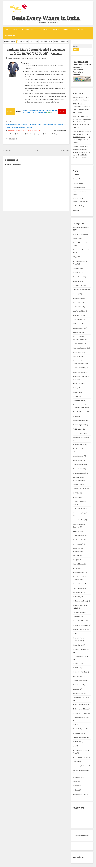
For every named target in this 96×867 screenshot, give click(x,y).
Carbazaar (76, 596)
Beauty (75, 238)
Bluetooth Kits (78, 468)
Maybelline (77, 332)
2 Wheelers (77, 616)
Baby (74, 256)
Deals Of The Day (10, 41)
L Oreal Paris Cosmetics (81, 770)
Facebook (19, 134)
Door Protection (78, 572)
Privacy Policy (78, 183)
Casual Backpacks (79, 372)
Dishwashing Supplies (81, 512)
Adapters (76, 497)
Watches (56, 29)
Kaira (75, 387)
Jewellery (76, 268)
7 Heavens (76, 761)
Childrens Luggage (79, 464)
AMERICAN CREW (79, 367)
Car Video (76, 492)
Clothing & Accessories (16, 130)
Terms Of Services (79, 187)
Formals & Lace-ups (80, 411)
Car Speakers (77, 733)
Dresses (75, 293)
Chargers (76, 559)
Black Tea (76, 555)
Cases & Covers (78, 400)
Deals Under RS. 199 (61, 41)
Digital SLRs (77, 352)
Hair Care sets (78, 539)
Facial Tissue (77, 684)
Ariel (75, 724)
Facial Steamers (78, 508)
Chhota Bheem (78, 563)
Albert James (77, 676)
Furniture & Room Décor (81, 717)
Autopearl (76, 272)
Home (6, 29)
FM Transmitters (79, 612)
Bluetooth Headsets (80, 347)
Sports (65, 29)
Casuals (76, 391)
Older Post (65, 150)
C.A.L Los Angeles (79, 473)
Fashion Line (78, 428)
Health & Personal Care (81, 242)
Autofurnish (77, 302)
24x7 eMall (77, 663)
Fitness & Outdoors (79, 289)
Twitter (28, 134)
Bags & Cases (77, 460)
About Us (76, 174)
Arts (74, 745)
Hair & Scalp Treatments (81, 448)
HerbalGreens (78, 777)
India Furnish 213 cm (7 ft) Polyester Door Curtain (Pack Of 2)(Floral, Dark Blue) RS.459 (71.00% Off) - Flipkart (82, 121)
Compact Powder (79, 535)
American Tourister (80, 488)
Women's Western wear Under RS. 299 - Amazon (21, 124)
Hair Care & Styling (80, 629)
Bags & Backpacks (79, 728)
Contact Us (76, 178)
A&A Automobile (78, 310)
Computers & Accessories (81, 249)
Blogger (86, 835)
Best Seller (76, 210)
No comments (61, 130)
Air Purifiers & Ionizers (81, 697)
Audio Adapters (78, 455)
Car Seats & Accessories (81, 649)
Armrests (76, 688)
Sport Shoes (77, 319)
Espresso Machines (80, 737)
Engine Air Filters (79, 620)
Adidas (75, 568)
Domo (75, 416)
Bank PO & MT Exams (80, 757)
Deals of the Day (78, 205)
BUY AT (10, 111)
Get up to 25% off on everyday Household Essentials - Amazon (82, 69)
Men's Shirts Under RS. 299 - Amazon (50, 124)
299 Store (76, 781)
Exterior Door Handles (81, 625)
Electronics (45, 29)
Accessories (77, 298)
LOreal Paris (77, 306)
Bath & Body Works (79, 671)
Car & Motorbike (78, 234)
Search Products (77, 29)
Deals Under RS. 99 (46, 41)
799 (62, 111)
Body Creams (77, 544)
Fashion (15, 29)
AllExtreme (77, 356)
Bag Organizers (78, 592)
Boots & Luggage (78, 444)
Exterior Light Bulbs (80, 713)
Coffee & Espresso (79, 424)
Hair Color (76, 741)
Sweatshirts (36, 130)
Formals (76, 396)
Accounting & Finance (81, 765)
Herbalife (76, 667)
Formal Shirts (78, 285)
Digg (54, 134)
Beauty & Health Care (29, 29)
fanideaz (28, 130)
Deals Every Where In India (46, 17)
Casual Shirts (78, 276)
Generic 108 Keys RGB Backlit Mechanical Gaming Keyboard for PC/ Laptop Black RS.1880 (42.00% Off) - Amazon (81, 151)
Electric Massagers (79, 680)
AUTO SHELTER (78, 693)
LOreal (75, 633)
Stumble (46, 134)
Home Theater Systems (81, 437)
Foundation (77, 484)
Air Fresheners (78, 328)
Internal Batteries (79, 420)
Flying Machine (78, 588)
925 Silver (76, 785)
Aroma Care (77, 531)
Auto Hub (76, 281)
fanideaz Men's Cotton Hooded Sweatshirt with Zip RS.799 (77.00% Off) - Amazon (36, 51)
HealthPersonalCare (80, 708)
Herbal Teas (77, 383)
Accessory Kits (78, 343)
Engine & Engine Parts (80, 656)
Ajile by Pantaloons (80, 794)
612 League (76, 323)
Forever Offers (23, 41)
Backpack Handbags (80, 600)
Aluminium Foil (78, 519)
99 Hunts (76, 789)
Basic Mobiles (78, 315)
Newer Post (7, 150)
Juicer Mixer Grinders (81, 433)
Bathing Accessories (80, 704)
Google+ (37, 134)
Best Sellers (34, 41)
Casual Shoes (77, 644)
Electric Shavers (78, 583)
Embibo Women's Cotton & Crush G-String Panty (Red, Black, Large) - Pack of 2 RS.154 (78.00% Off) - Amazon (82, 136)
